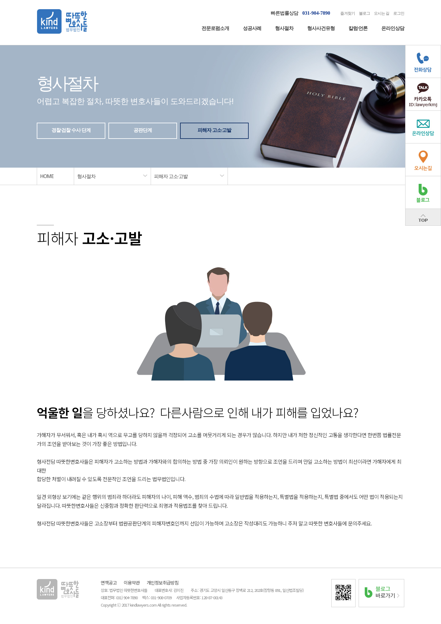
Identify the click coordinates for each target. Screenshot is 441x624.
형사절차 (284, 28)
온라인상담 (392, 28)
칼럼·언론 (358, 28)
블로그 (364, 13)
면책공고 (109, 582)
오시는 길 (381, 13)
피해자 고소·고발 (214, 130)
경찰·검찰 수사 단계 (71, 130)
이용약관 (132, 582)
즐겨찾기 (347, 13)
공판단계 (143, 130)
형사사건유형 (321, 28)
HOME (47, 176)
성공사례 (252, 28)
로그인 (398, 13)
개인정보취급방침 (163, 582)
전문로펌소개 (215, 28)
